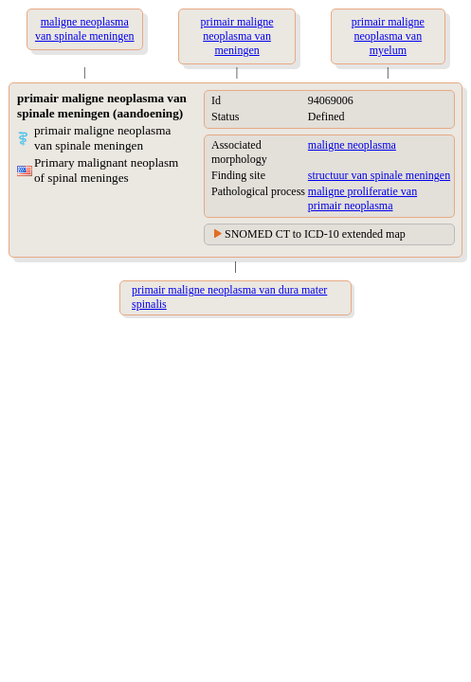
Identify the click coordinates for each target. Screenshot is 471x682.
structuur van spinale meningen (379, 175)
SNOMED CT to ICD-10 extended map (315, 234)
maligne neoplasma (352, 145)
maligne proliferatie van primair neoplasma (362, 198)
